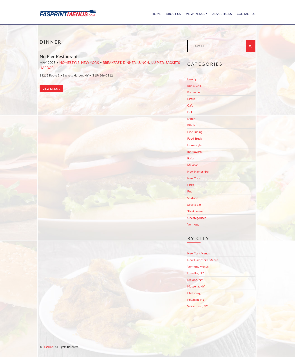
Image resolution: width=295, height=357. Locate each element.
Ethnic (191, 125)
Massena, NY (196, 286)
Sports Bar (194, 204)
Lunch (143, 62)
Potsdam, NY (195, 299)
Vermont (193, 224)
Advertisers (222, 13)
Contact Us (246, 13)
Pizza (190, 184)
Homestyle (69, 62)
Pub (189, 191)
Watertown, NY (197, 306)
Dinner (129, 62)
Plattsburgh (194, 293)
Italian (191, 158)
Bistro (191, 98)
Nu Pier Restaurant (59, 56)
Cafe (190, 105)
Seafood (192, 198)
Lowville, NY (195, 273)
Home (156, 13)
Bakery (191, 79)
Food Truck (194, 138)
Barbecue (193, 92)
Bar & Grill (194, 85)
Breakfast (112, 62)
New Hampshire (197, 171)
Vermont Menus (198, 266)
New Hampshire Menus (202, 260)
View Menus (195, 13)
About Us (173, 13)
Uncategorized (197, 217)
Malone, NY (195, 279)
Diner (191, 118)
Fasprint (47, 346)
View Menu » (51, 88)
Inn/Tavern (194, 151)
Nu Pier (157, 62)
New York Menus (198, 253)
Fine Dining (194, 132)
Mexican (192, 165)
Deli (190, 112)
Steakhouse (195, 211)
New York (90, 62)
